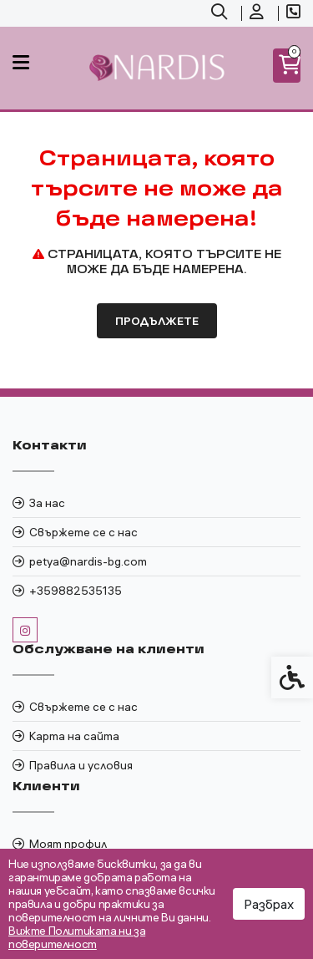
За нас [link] (47, 502)
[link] (221, 13)
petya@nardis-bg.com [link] (88, 561)
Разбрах (269, 904)
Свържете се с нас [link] (83, 532)
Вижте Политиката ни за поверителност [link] (76, 937)
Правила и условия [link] (81, 765)
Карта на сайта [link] (74, 735)
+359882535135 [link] (75, 590)
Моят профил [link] (68, 843)
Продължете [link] (157, 320)
